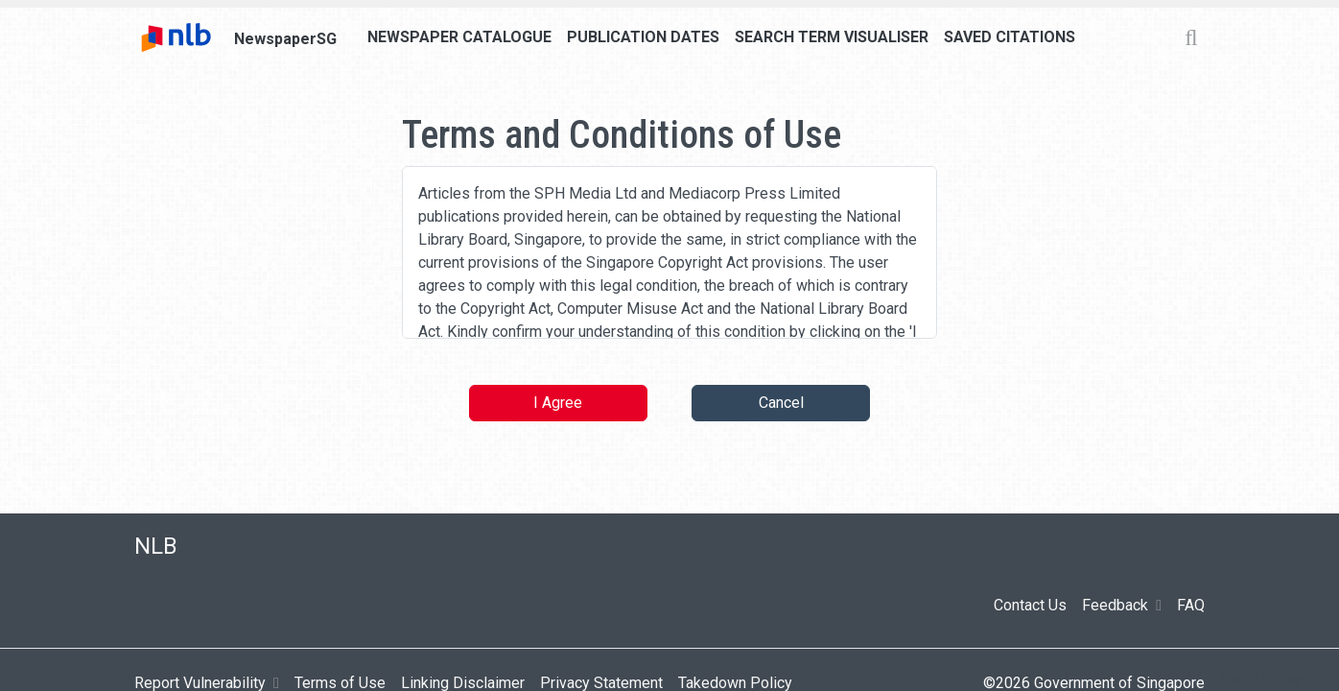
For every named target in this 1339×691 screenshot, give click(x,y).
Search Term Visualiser (831, 37)
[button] (1255, 679)
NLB (155, 546)
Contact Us (1030, 605)
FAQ (1191, 605)
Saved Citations (1009, 37)
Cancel (781, 402)
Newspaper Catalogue (459, 37)
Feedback (1122, 605)
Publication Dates (643, 37)
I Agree (557, 402)
